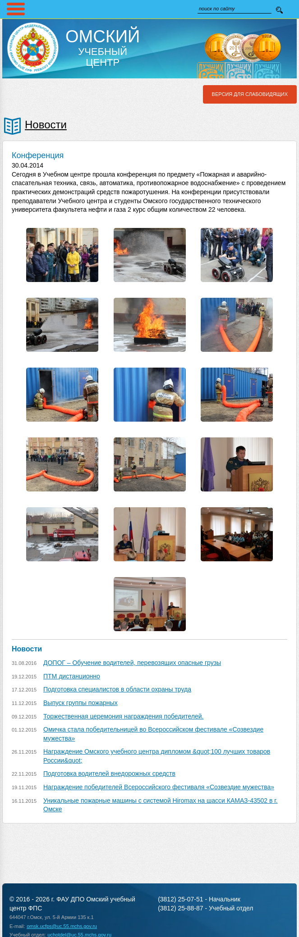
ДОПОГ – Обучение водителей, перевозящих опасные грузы (132, 662)
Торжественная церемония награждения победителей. (123, 716)
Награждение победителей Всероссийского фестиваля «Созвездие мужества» (158, 787)
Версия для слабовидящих (250, 94)
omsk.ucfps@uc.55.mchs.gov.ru (62, 926)
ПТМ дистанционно (71, 676)
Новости (46, 124)
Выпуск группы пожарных (80, 702)
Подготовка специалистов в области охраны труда (117, 689)
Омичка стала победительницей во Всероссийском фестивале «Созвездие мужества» (153, 734)
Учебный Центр (102, 47)
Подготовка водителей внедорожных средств (109, 773)
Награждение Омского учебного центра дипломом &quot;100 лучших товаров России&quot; (156, 756)
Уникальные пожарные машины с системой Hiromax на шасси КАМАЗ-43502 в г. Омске (160, 805)
